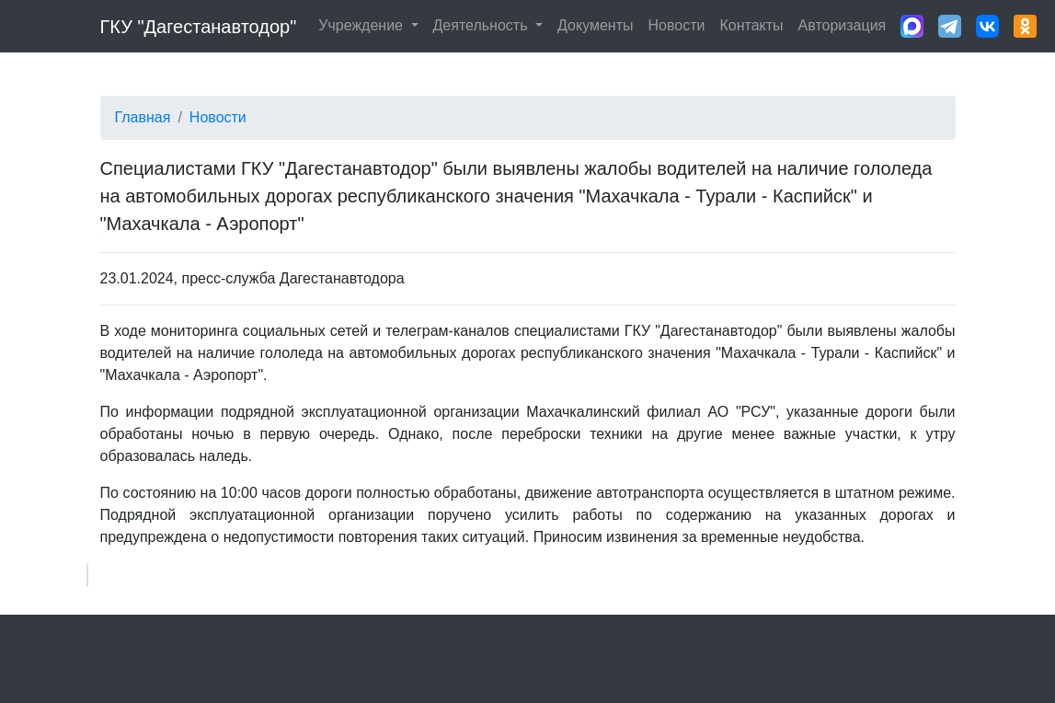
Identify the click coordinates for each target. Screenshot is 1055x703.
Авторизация (842, 25)
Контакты (751, 25)
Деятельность (482, 25)
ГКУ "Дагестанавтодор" (198, 27)
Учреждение (362, 25)
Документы (595, 25)
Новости (676, 25)
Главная (143, 117)
